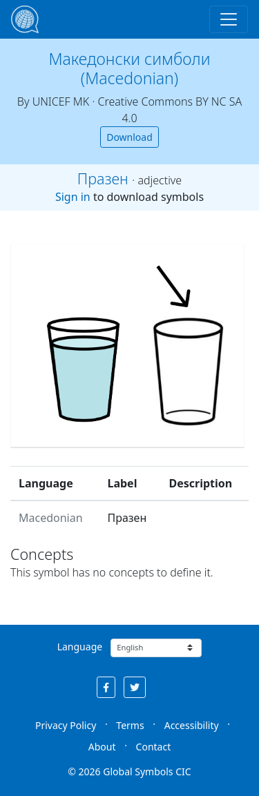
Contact (153, 746)
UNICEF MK (61, 101)
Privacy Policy (65, 725)
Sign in (72, 196)
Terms (130, 725)
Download (129, 137)
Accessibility (191, 725)
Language (79, 646)
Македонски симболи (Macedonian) (130, 68)
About (102, 746)
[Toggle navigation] (228, 19)
